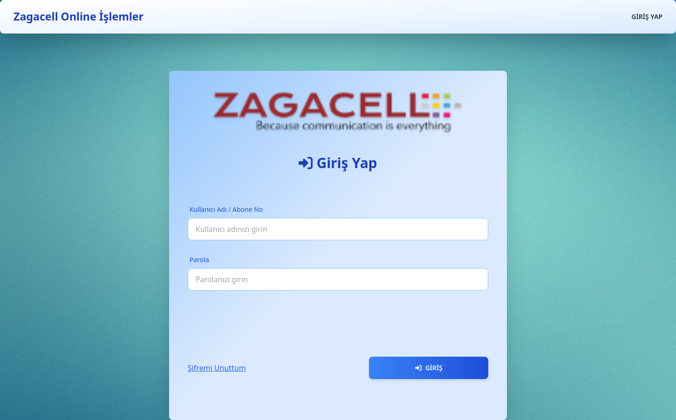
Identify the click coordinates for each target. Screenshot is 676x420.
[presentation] (258, 320)
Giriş (429, 367)
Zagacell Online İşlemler (78, 16)
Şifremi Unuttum (217, 368)
